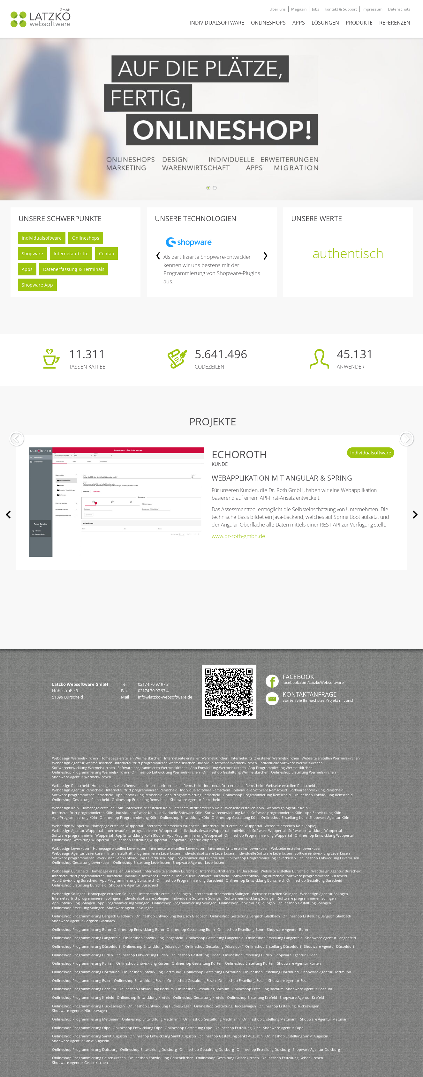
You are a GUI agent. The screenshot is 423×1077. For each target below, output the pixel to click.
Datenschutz (399, 9)
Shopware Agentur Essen (289, 980)
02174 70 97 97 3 (153, 684)
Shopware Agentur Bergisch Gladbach (83, 920)
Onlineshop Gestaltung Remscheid (80, 799)
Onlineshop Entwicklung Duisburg (148, 1049)
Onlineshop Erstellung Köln (284, 817)
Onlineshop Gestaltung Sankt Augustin (231, 1036)
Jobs (315, 9)
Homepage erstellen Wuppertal (117, 825)
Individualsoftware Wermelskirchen (227, 762)
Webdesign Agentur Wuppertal (77, 830)
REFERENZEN (394, 22)
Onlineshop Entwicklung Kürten (142, 963)
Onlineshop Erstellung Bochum (257, 988)
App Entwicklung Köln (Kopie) (140, 835)
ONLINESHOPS (268, 22)
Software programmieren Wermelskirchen (152, 767)
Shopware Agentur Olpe (283, 1027)
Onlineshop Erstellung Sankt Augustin (296, 1036)
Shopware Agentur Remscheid (195, 799)
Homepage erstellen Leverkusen (119, 848)
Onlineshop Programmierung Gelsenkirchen (89, 1057)
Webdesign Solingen (69, 893)
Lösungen (325, 22)
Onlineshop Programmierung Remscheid (257, 794)
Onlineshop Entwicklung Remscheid (323, 794)
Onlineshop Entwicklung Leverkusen (328, 858)
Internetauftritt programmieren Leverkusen (143, 853)
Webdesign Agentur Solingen (324, 893)
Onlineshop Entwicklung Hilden (142, 955)
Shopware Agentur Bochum (309, 988)
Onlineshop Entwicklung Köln (184, 817)
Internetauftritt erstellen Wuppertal (232, 825)
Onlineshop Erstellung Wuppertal (139, 839)
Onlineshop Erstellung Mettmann (270, 1019)
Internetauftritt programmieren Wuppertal (141, 830)
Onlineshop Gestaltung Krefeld (198, 997)
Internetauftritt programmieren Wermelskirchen (155, 762)
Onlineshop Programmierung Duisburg (84, 1049)
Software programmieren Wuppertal (82, 835)
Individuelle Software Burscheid (202, 875)
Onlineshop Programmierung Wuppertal (258, 835)
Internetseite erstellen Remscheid (173, 785)
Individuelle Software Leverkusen (264, 853)
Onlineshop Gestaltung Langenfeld (215, 937)
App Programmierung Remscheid (192, 794)
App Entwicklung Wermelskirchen (218, 767)
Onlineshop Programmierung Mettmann (85, 1019)
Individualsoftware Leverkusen (208, 853)
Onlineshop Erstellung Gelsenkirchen (292, 1057)
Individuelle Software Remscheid (260, 790)
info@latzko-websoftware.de (165, 697)
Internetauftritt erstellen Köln (198, 807)
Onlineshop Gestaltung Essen (191, 980)
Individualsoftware (42, 238)
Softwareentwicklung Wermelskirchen (83, 767)
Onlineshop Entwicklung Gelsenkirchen (160, 1057)
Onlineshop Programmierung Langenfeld (86, 937)
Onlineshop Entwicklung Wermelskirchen (166, 772)
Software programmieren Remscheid (82, 794)
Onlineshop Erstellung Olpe (238, 1027)
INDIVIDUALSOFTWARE (217, 22)
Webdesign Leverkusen (71, 848)
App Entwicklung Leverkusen (141, 858)
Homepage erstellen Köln (102, 807)
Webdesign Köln (65, 807)
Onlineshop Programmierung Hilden (82, 955)
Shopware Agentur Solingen (130, 907)
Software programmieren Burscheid (317, 875)
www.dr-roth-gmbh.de (238, 536)
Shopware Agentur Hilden (296, 955)
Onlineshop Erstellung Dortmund (271, 971)
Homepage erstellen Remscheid (118, 785)
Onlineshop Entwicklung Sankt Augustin (163, 1036)
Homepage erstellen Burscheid (115, 871)
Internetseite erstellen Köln (148, 807)
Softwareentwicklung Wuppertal (315, 830)
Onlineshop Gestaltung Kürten (197, 963)
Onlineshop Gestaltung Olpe (188, 1027)
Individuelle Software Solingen (197, 898)
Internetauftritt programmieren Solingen (86, 898)
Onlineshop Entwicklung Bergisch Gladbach (171, 916)
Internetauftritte (71, 254)
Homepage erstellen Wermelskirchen (131, 758)
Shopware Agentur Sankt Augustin (80, 1040)
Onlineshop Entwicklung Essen (139, 980)
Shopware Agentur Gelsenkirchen (80, 1062)
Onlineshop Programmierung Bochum (84, 988)
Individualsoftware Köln (136, 812)
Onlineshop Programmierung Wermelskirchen (90, 772)
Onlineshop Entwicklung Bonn (139, 929)
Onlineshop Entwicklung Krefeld (143, 997)
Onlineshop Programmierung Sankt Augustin (89, 1036)
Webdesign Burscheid (70, 871)
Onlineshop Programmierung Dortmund (86, 971)
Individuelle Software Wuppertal (259, 830)
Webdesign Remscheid (70, 785)
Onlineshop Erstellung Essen (242, 980)
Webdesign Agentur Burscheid (336, 871)
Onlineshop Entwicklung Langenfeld (153, 937)
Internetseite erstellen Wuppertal (173, 825)
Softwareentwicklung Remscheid (317, 790)
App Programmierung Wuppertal (194, 835)
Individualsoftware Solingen (146, 898)
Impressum (372, 9)
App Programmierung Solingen (123, 903)
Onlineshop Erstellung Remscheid (140, 799)
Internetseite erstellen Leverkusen (177, 848)
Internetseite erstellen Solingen (165, 893)
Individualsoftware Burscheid (149, 875)
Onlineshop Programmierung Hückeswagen (88, 1006)
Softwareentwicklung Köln (227, 812)
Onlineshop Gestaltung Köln (235, 817)
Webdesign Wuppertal (70, 825)
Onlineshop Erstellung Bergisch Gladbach (317, 916)
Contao (106, 254)
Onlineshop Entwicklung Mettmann (151, 1019)
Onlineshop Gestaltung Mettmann (211, 1019)
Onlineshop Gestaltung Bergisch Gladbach (245, 916)
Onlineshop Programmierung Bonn (81, 929)
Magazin (298, 9)
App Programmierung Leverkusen (196, 858)
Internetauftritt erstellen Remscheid (233, 785)
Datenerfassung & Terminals (73, 269)
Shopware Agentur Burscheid (133, 885)
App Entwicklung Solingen (73, 903)
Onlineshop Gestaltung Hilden (195, 955)
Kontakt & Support (341, 9)
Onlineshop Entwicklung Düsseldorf (153, 946)
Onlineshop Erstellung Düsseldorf (273, 946)
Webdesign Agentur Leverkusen (78, 853)
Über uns (277, 9)
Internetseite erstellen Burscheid (171, 871)
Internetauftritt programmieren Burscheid (87, 875)
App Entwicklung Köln (323, 812)
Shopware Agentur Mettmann (325, 1019)
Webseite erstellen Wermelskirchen (331, 758)
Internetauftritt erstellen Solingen (221, 893)
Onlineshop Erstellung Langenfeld (274, 937)
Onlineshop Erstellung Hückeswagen (289, 1006)
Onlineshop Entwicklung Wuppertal (324, 835)
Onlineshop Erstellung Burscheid (79, 885)
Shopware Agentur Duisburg (316, 1049)
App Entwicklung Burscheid (74, 880)
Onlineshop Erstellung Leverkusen (141, 862)
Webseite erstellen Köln (244, 807)
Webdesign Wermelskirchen (75, 758)
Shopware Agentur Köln (329, 817)
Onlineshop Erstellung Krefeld (252, 997)
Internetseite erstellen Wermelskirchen (196, 758)
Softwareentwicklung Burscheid (258, 875)
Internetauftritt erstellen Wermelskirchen (265, 758)
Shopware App (37, 285)
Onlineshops (85, 238)
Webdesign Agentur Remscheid (77, 790)
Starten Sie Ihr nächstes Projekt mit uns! (318, 700)
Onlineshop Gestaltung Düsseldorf (214, 946)
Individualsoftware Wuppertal (204, 830)
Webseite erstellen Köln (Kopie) (290, 825)
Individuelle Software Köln (180, 812)
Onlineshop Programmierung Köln (128, 817)
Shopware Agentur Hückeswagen (79, 1010)
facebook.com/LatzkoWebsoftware (313, 682)
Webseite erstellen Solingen (275, 893)
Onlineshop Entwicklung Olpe (137, 1027)
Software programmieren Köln (276, 812)
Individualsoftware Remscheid (205, 790)
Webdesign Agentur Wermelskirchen (82, 762)
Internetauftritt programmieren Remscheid (142, 790)
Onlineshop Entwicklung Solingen (247, 903)
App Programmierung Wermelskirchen (280, 767)
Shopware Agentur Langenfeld (330, 937)
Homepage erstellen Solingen (112, 893)
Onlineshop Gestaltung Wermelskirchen (235, 772)
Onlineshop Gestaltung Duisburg (206, 1049)
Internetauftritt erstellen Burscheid (229, 871)
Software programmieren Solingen (307, 898)
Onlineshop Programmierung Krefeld (83, 997)
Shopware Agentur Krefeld (302, 997)
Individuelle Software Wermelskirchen (291, 762)
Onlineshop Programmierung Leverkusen (261, 858)
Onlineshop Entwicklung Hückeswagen (159, 1006)
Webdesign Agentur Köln (287, 807)
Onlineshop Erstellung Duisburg (263, 1049)
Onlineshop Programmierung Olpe (81, 1027)
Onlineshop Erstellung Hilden (247, 955)
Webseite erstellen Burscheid (285, 871)
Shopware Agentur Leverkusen (198, 862)
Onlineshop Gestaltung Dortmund (212, 971)
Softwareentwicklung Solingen (250, 898)
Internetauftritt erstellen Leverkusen (238, 848)
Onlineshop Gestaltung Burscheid (314, 880)
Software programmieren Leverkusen (83, 858)
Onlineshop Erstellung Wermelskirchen (303, 772)
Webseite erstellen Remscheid (290, 785)
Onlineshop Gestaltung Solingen (304, 903)
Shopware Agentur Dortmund (326, 971)
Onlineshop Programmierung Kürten (83, 963)
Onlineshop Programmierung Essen (81, 980)
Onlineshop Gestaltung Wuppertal (80, 839)
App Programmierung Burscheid (127, 880)
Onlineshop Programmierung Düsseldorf (86, 946)
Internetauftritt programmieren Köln (82, 812)
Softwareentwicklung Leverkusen (322, 853)
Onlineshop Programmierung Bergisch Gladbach (92, 916)
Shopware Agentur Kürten (299, 963)
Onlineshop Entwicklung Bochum (146, 988)
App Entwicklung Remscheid (139, 794)
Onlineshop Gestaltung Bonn (191, 929)
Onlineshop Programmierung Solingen (184, 903)
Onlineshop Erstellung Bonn (240, 929)
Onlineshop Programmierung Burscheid (189, 880)
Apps (27, 269)
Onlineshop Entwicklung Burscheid (255, 880)
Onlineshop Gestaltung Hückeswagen (225, 1006)
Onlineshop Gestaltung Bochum (202, 988)
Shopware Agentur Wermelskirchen (81, 776)
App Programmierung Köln (74, 817)
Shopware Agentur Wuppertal (194, 839)
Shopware (32, 254)
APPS (298, 22)
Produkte (359, 22)
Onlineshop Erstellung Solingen (78, 907)
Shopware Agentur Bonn (287, 929)
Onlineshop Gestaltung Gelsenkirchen (227, 1057)
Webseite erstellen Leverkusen (296, 848)
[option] (212, 262)
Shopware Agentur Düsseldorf (329, 946)
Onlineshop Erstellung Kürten (250, 963)
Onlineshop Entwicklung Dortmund (151, 971)
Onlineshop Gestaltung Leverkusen (81, 862)
